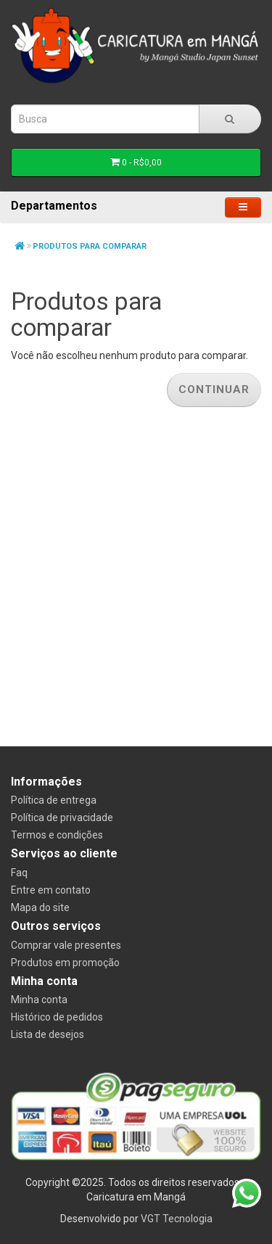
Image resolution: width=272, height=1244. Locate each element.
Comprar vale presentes (66, 945)
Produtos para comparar (90, 246)
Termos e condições (57, 835)
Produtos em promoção (65, 962)
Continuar (214, 389)
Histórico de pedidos (57, 1017)
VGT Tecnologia (177, 1218)
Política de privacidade (62, 817)
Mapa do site (40, 907)
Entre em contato (51, 890)
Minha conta (39, 999)
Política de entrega (53, 800)
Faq (19, 872)
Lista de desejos (47, 1034)
